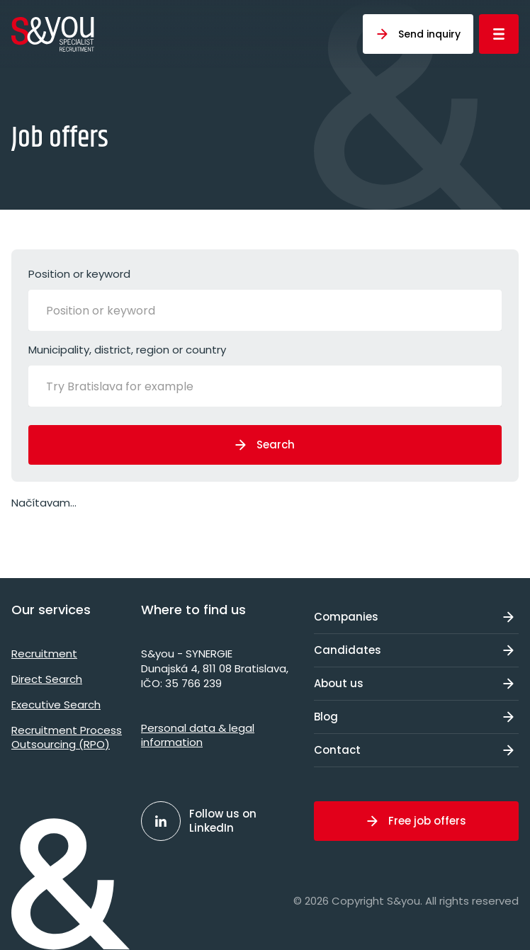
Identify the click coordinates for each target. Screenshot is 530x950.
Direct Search (46, 679)
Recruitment (44, 653)
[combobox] (265, 310)
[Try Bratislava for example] (141, 386)
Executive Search (56, 704)
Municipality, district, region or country (265, 374)
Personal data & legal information (197, 735)
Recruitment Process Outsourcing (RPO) (66, 737)
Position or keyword (265, 298)
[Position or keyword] (117, 310)
